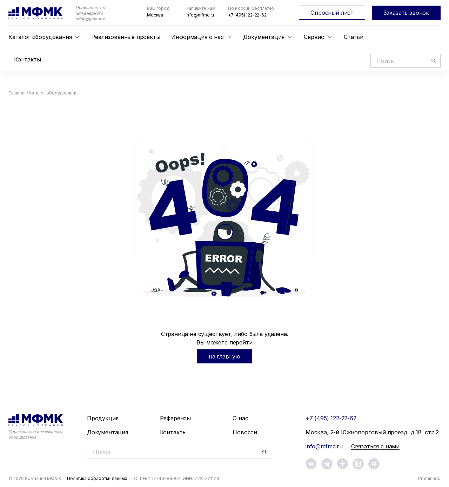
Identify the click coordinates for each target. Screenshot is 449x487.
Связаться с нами (375, 446)
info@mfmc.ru (200, 15)
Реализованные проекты (125, 36)
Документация (263, 36)
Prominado (429, 478)
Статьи (353, 36)
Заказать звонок (406, 12)
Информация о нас (197, 36)
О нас (240, 418)
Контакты (27, 59)
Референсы (175, 418)
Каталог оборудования (40, 36)
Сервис (314, 36)
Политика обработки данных (97, 478)
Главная (17, 93)
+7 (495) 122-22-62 (247, 15)
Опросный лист (332, 12)
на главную (224, 356)
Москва (155, 15)
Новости (245, 432)
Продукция (102, 418)
